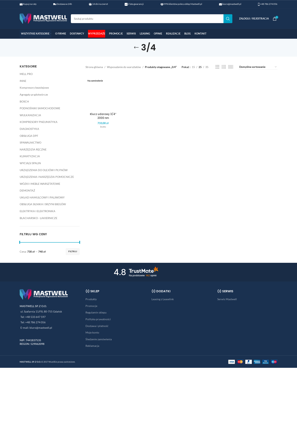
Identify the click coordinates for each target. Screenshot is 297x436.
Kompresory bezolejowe (34, 87)
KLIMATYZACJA (30, 156)
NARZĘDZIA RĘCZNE (33, 149)
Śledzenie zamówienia (98, 339)
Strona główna (94, 67)
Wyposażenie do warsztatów (124, 67)
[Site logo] (43, 18)
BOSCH (24, 101)
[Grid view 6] (230, 67)
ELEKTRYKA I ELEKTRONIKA (37, 211)
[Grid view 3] (217, 67)
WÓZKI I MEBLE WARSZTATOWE (40, 183)
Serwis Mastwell (227, 299)
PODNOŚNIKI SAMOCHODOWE (40, 108)
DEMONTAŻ (27, 190)
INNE (23, 80)
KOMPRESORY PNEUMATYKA (39, 121)
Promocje (91, 305)
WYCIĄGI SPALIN (30, 163)
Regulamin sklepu (96, 312)
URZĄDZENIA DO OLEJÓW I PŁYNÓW (44, 170)
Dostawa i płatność (96, 326)
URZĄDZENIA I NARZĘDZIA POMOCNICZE (47, 176)
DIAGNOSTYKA (29, 128)
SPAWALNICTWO (30, 142)
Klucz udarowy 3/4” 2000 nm (102, 88)
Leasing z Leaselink (162, 299)
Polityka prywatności (98, 319)
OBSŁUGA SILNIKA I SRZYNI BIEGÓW (43, 204)
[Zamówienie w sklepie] (258, 67)
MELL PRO (26, 74)
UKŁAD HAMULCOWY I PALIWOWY (42, 197)
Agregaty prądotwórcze (34, 94)
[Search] (151, 18)
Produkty (91, 299)
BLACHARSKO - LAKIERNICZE (38, 218)
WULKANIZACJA (30, 115)
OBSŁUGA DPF (29, 135)
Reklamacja (92, 345)
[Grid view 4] (224, 67)
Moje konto (92, 332)
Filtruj (72, 251)
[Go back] (136, 47)
